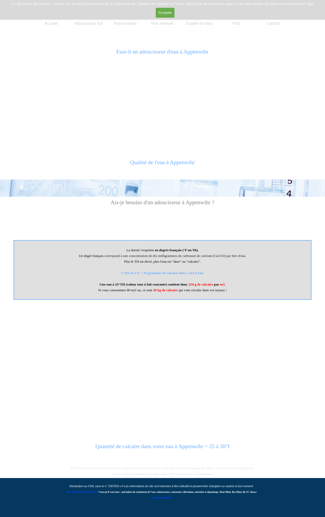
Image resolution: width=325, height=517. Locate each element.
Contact (273, 23)
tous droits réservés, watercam (82, 492)
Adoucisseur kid (88, 23)
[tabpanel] (162, 165)
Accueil (51, 23)
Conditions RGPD (161, 497)
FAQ (236, 23)
